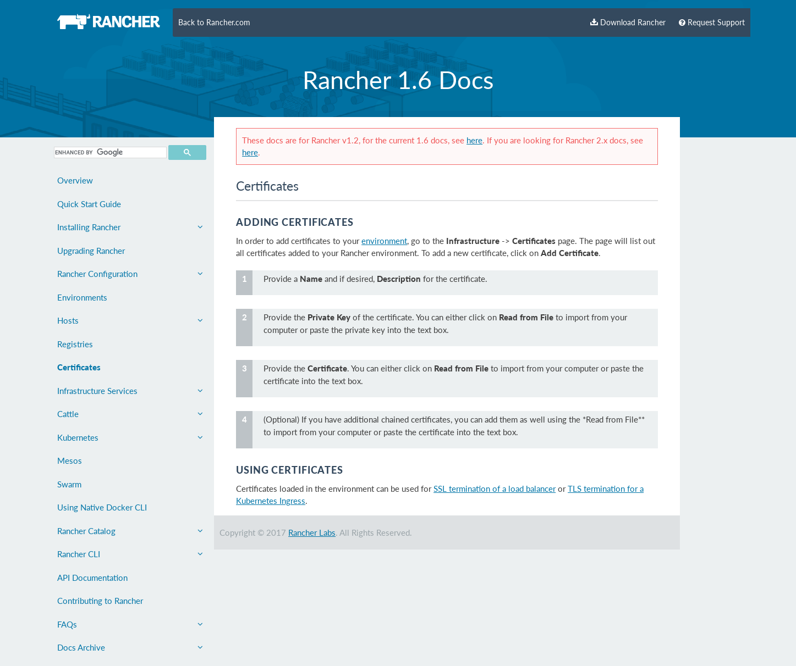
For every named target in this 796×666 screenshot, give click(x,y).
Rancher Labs (312, 532)
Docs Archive (130, 647)
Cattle (130, 414)
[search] (109, 152)
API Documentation (92, 577)
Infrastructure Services (130, 391)
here (474, 140)
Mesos (69, 460)
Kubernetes (130, 437)
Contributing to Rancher (100, 601)
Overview (75, 180)
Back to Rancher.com (214, 22)
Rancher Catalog (130, 531)
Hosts (130, 320)
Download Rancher (628, 22)
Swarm (69, 484)
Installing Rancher (130, 227)
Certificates (79, 367)
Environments (82, 297)
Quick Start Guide (89, 204)
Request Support (712, 22)
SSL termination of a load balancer (494, 488)
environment (384, 241)
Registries (75, 344)
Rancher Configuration (130, 274)
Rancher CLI (130, 554)
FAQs (130, 624)
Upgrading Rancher (91, 251)
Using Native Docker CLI (102, 507)
